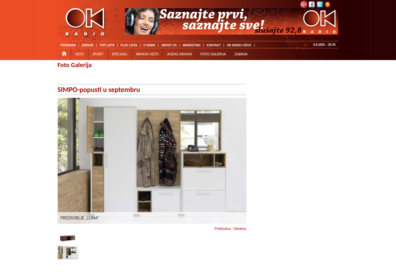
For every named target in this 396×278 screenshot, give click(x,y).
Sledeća (240, 229)
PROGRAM (68, 45)
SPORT (97, 54)
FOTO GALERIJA (213, 54)
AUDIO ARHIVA (179, 54)
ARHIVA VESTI (147, 54)
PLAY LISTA (129, 45)
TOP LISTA (107, 45)
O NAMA (149, 45)
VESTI (79, 54)
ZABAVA (241, 54)
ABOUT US (168, 45)
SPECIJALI (119, 54)
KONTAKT (214, 45)
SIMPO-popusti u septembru (99, 89)
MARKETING (192, 45)
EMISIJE (87, 45)
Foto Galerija (75, 65)
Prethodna (223, 229)
